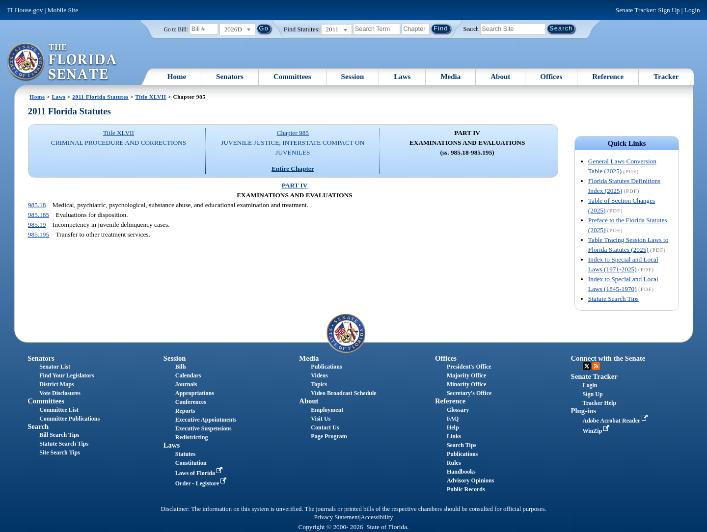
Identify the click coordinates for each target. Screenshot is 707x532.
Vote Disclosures (60, 393)
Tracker (666, 76)
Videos (319, 375)
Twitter (587, 366)
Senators (230, 76)
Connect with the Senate (608, 358)
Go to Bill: (176, 29)
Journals (186, 384)
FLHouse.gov (25, 10)
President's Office (469, 366)
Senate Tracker (594, 376)
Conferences (190, 402)
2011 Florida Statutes (100, 97)
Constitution (191, 462)
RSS (596, 366)
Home (176, 76)
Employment (327, 409)
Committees (292, 76)
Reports (185, 410)
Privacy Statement (336, 517)
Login (692, 10)
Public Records (466, 489)
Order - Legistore (202, 483)
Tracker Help (600, 402)
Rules (454, 462)
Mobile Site (63, 10)
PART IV (295, 185)
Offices (551, 76)
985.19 (37, 224)
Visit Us (320, 418)
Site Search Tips (59, 452)
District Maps (56, 384)
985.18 (37, 205)
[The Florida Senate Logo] (62, 62)
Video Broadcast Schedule (343, 393)
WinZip (597, 430)
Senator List (54, 366)
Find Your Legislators (66, 375)
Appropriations (194, 393)
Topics (319, 384)
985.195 (38, 234)
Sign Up (669, 10)
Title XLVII (150, 97)
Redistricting (191, 437)
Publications (326, 366)
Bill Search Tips (59, 434)
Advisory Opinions (470, 480)
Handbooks (461, 471)
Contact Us (325, 427)
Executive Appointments (206, 419)
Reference (608, 76)
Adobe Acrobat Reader (616, 420)
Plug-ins (583, 411)
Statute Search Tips (613, 298)
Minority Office (466, 384)
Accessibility (377, 517)
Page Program (329, 436)
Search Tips (461, 445)
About (500, 76)
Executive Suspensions (203, 428)
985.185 (38, 214)
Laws (402, 76)
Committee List (59, 409)
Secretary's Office (469, 393)
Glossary (458, 409)
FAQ (453, 418)
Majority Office (466, 375)
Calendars (188, 375)
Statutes (185, 454)
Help (453, 427)
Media (450, 76)
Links (454, 436)
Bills (181, 366)
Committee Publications (69, 418)
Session (352, 76)
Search (471, 28)
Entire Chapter (293, 168)
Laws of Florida (199, 473)
